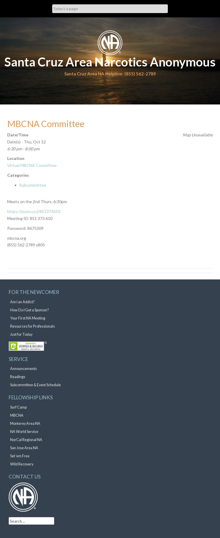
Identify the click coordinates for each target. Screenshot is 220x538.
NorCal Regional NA (26, 440)
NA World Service (24, 431)
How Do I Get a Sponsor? (29, 310)
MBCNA (16, 415)
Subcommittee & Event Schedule (35, 385)
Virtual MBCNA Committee (32, 165)
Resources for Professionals (32, 326)
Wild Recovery (21, 464)
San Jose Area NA (24, 448)
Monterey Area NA (25, 423)
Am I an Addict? (22, 302)
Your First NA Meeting (27, 318)
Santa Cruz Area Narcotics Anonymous (110, 62)
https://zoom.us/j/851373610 (33, 211)
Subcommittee (32, 185)
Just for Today (21, 334)
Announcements (23, 369)
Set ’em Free (20, 456)
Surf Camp (18, 407)
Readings (17, 377)
